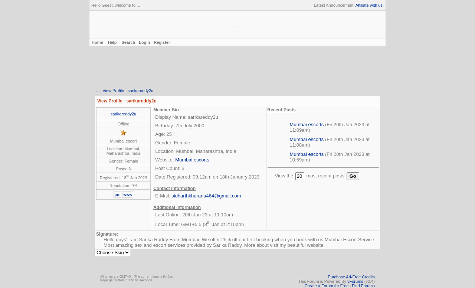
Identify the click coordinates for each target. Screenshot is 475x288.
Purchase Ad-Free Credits (351, 277)
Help (112, 42)
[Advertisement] (237, 67)
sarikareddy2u (123, 114)
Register (162, 42)
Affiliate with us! (370, 5)
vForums (355, 281)
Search (128, 42)
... (96, 90)
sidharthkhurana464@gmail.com (206, 196)
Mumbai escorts (192, 160)
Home (97, 42)
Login (144, 42)
